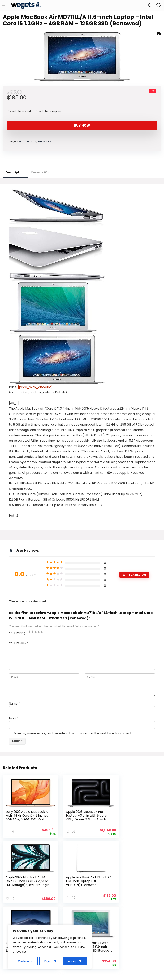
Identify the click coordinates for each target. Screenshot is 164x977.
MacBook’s (25, 141)
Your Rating (17, 633)
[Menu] (4, 5)
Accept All (74, 961)
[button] (159, 33)
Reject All (50, 961)
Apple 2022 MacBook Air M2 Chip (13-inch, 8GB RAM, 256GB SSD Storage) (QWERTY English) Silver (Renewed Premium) (134, 819)
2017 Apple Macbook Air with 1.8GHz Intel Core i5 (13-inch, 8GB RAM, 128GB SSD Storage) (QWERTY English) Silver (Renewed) (133, 884)
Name (14, 703)
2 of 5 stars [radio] (31, 631)
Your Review (18, 643)
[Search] (150, 5)
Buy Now (82, 125)
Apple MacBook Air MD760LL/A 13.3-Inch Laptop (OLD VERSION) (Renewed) (23, 883)
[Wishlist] (158, 5)
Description (15, 172)
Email (13, 718)
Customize (25, 961)
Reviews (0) (40, 172)
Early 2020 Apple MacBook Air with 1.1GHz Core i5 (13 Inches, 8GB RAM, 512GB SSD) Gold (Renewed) (25, 817)
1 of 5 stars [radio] (29, 631)
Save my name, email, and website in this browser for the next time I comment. (73, 733)
